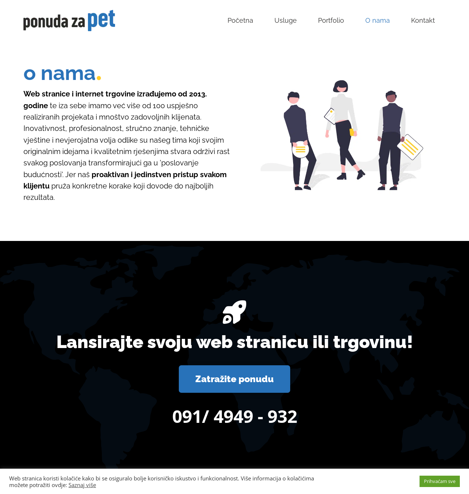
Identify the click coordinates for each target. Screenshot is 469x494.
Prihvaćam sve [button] (439, 481)
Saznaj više (82, 484)
